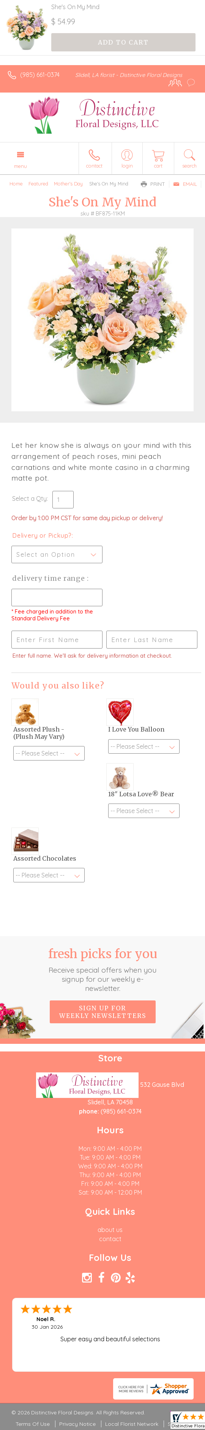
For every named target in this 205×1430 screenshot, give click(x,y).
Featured (38, 184)
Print (153, 184)
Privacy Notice (77, 1423)
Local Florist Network (131, 1423)
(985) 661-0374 (40, 74)
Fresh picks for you (102, 969)
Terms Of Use (33, 1423)
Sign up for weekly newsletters (102, 1011)
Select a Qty (29, 498)
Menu (20, 166)
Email (185, 184)
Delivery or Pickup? (42, 535)
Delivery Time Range (49, 578)
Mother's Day (68, 184)
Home (16, 184)
